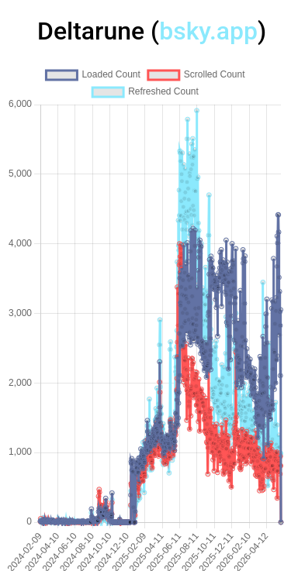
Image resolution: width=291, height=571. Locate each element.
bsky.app (208, 31)
